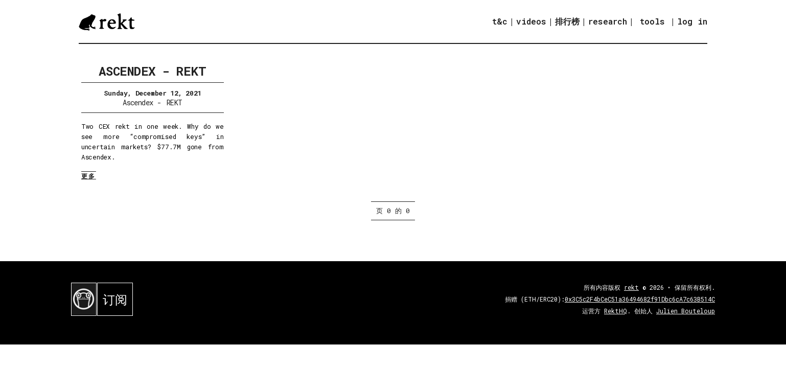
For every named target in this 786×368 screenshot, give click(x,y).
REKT (174, 102)
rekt (631, 287)
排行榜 (567, 21)
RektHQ (615, 311)
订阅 (115, 299)
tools (652, 21)
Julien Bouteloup (685, 311)
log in (692, 21)
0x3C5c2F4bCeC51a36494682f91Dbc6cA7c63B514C (640, 299)
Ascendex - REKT (152, 71)
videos (531, 21)
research (607, 21)
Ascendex (138, 102)
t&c (499, 21)
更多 (88, 176)
